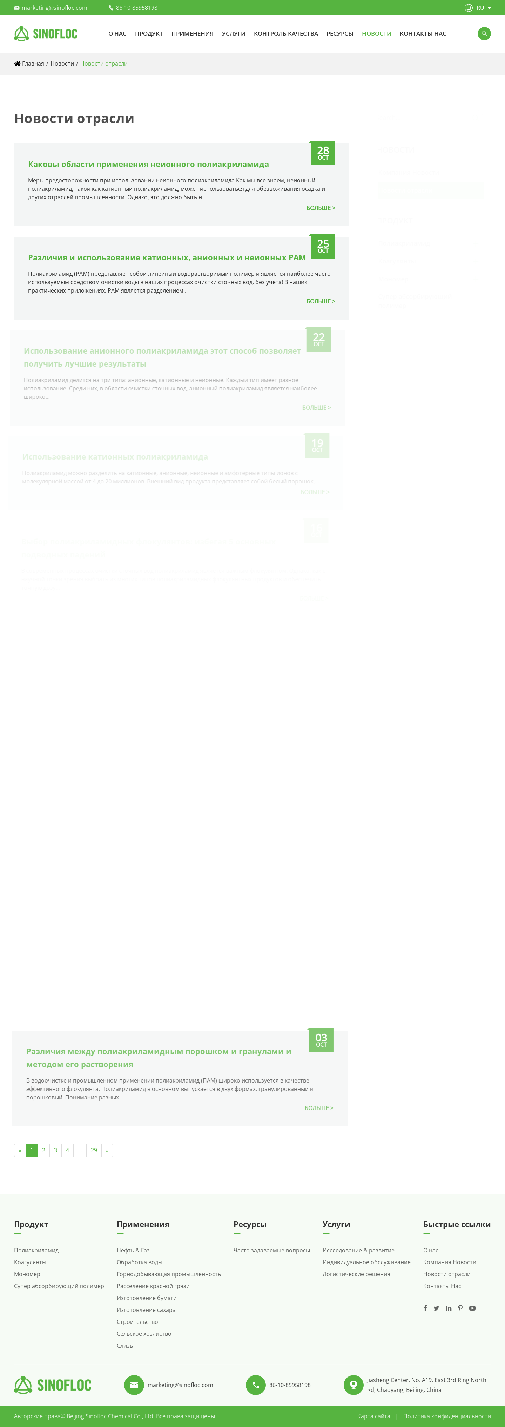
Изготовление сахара (146, 1310)
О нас (117, 33)
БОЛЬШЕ (319, 208)
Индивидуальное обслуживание (367, 1262)
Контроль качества (286, 33)
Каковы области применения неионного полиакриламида (148, 164)
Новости (376, 33)
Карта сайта (373, 1416)
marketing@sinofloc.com (54, 8)
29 (94, 1150)
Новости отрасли (104, 63)
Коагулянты (404, 261)
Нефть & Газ (133, 1250)
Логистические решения (356, 1274)
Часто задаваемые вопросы (272, 1250)
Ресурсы (340, 33)
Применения (192, 33)
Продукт (149, 33)
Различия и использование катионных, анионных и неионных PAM (167, 257)
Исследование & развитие (359, 1250)
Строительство (137, 1322)
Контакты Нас (423, 33)
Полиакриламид (411, 243)
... (80, 1150)
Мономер (400, 279)
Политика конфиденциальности (447, 1416)
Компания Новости (415, 172)
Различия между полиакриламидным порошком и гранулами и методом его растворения (155, 1057)
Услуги (233, 33)
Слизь (125, 1345)
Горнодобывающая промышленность (169, 1274)
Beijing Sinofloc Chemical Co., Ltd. (111, 1416)
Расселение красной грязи (153, 1286)
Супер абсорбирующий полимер (59, 1286)
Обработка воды (139, 1262)
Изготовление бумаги (147, 1298)
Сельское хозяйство (144, 1334)
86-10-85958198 (136, 8)
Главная (33, 63)
